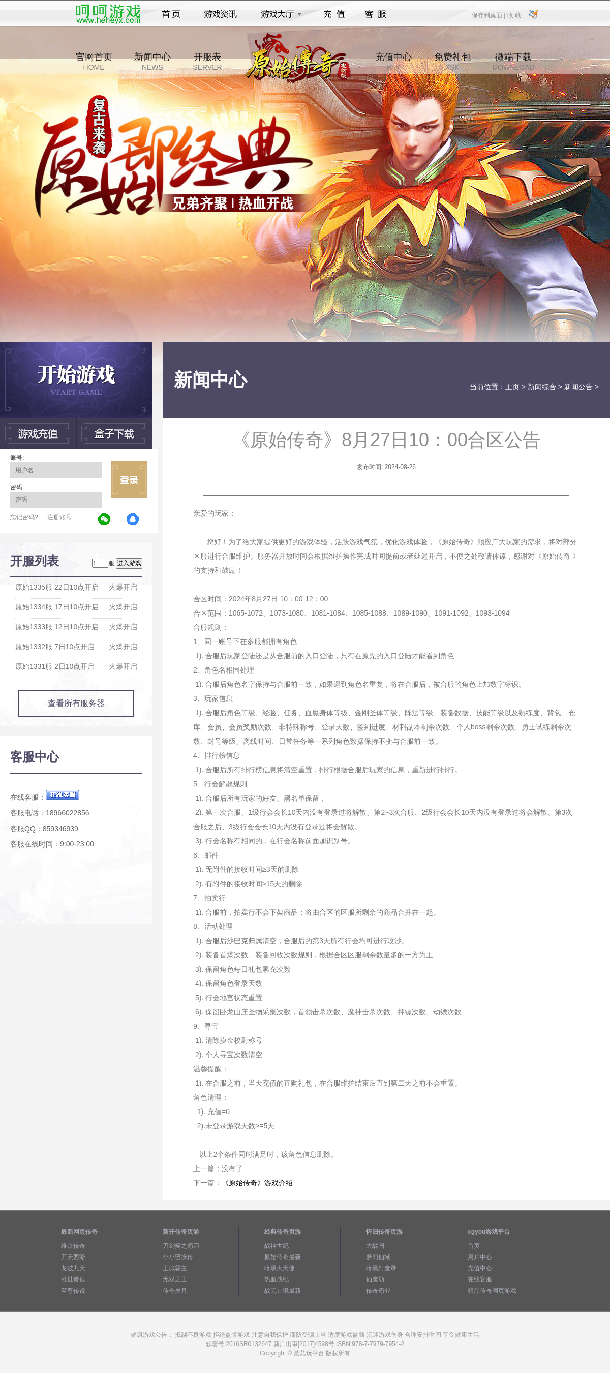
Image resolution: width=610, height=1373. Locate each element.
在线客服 (480, 1279)
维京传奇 (73, 1245)
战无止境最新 (282, 1290)
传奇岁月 (175, 1290)
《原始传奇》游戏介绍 (257, 1183)
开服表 (207, 61)
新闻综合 (542, 387)
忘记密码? (24, 517)
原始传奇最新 (282, 1257)
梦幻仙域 (378, 1257)
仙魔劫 (375, 1279)
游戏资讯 (221, 14)
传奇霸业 (378, 1290)
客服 (376, 14)
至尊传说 (73, 1290)
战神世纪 (276, 1245)
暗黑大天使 (279, 1268)
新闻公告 (578, 387)
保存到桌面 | (489, 14)
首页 (171, 14)
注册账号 (59, 517)
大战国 (375, 1245)
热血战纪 (276, 1279)
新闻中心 (152, 61)
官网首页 (94, 61)
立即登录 (129, 479)
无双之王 (175, 1279)
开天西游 (73, 1257)
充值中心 (393, 61)
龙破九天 (73, 1268)
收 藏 (514, 14)
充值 (334, 14)
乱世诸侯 (73, 1279)
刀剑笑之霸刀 (181, 1245)
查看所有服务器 (76, 703)
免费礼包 (452, 61)
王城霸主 (175, 1268)
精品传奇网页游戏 (492, 1290)
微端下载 (513, 61)
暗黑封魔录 (381, 1268)
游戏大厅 (278, 14)
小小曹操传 (178, 1257)
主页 (512, 387)
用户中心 (480, 1257)
